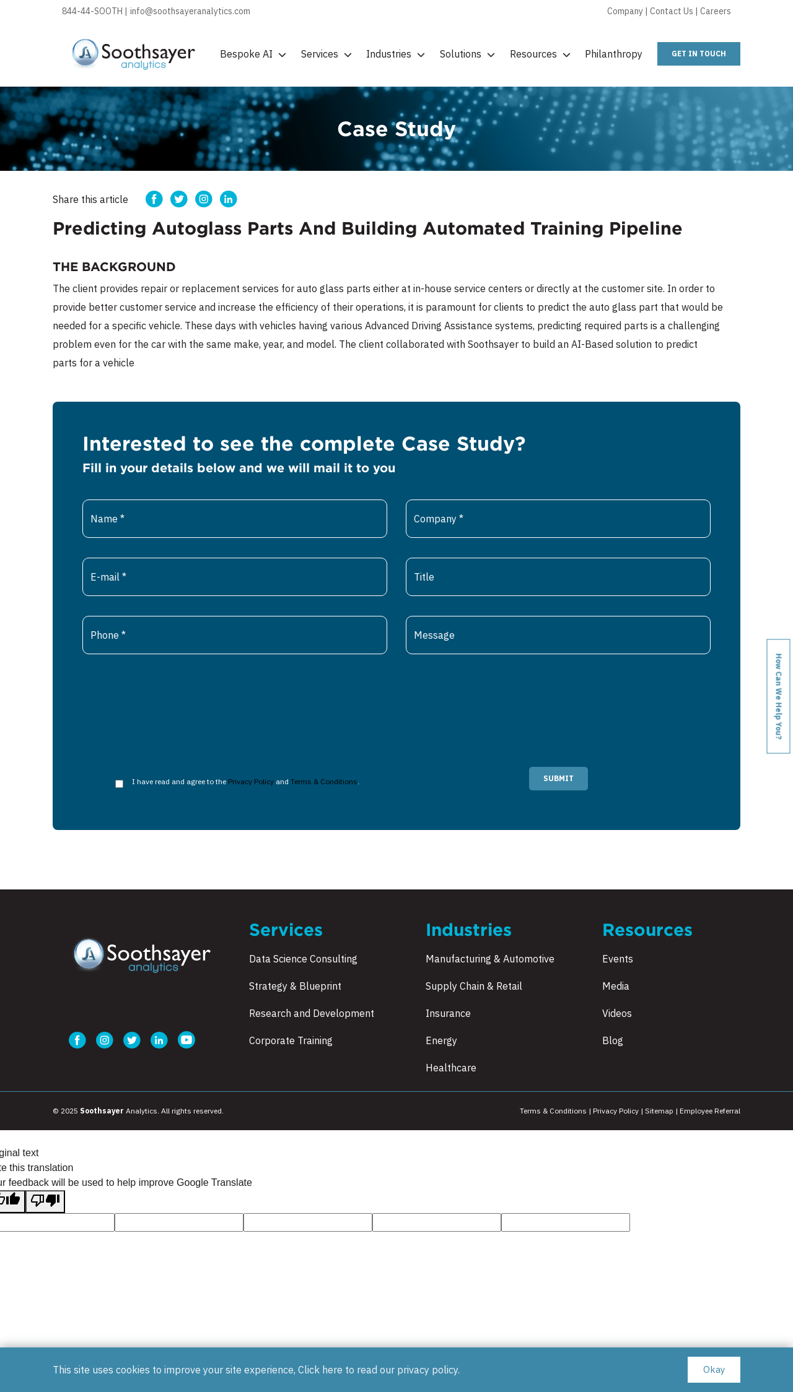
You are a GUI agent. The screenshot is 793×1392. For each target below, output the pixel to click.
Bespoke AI (253, 54)
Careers (715, 11)
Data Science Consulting (303, 959)
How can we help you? (779, 696)
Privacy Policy (251, 781)
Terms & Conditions (324, 781)
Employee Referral (710, 1110)
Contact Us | (675, 11)
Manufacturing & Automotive (490, 959)
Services (326, 54)
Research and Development (311, 1013)
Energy (441, 1040)
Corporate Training (291, 1040)
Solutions (467, 54)
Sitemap (659, 1110)
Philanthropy (613, 54)
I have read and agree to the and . (245, 781)
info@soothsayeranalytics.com (190, 11)
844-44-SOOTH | (95, 11)
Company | (628, 11)
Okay (714, 1369)
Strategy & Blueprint (295, 986)
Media (615, 986)
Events (617, 959)
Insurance (448, 1013)
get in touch (699, 53)
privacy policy (427, 1370)
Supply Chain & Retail (474, 986)
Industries (395, 54)
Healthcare (451, 1067)
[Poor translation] (45, 1201)
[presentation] (176, 698)
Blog (612, 1040)
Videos (617, 1013)
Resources (540, 54)
